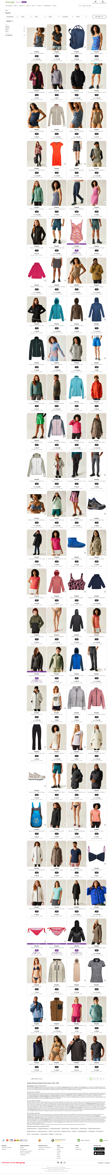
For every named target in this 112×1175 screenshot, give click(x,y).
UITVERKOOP (8, 36)
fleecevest (48, 1123)
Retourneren (42, 1150)
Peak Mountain (44, 1135)
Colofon (22, 1149)
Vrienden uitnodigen (7, 1149)
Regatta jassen (69, 1095)
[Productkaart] (36, 45)
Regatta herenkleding (34, 1097)
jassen (76, 1088)
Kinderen (7, 28)
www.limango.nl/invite (63, 1172)
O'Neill (50, 1132)
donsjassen (37, 1118)
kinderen (47, 1098)
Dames (7, 30)
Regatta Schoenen (31, 1132)
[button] (102, 2)
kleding (37, 1088)
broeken (84, 1088)
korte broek (50, 1107)
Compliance (23, 1156)
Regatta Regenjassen (55, 1129)
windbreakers (97, 1117)
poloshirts (80, 1108)
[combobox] (92, 7)
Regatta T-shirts (73, 1108)
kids (78, 1098)
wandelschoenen (65, 1088)
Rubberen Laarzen (66, 1132)
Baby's (58, 1150)
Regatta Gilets (83, 1129)
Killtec (28, 1135)
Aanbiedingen (60, 1149)
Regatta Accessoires (42, 1132)
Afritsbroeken (91, 1132)
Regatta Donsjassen (32, 1129)
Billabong (51, 1135)
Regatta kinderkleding (55, 1097)
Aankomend (78, 1150)
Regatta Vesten (65, 1129)
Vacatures (4, 1150)
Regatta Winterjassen (43, 1129)
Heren (6, 32)
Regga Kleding (30, 1087)
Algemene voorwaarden (26, 1152)
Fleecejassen (60, 1123)
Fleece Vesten (56, 1132)
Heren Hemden (35, 1135)
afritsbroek (46, 1120)
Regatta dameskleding (44, 1097)
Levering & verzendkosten (45, 1149)
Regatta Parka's (74, 1129)
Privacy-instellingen (25, 1154)
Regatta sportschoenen (91, 1104)
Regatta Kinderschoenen (94, 1129)
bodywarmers (33, 1110)
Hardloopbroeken (82, 1132)
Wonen (58, 1158)
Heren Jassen (58, 1135)
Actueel (77, 1149)
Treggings (74, 1132)
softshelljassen (30, 1118)
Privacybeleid (23, 1150)
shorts (36, 1119)
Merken (59, 1159)
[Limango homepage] (10, 2)
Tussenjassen (99, 1132)
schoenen (79, 1095)
